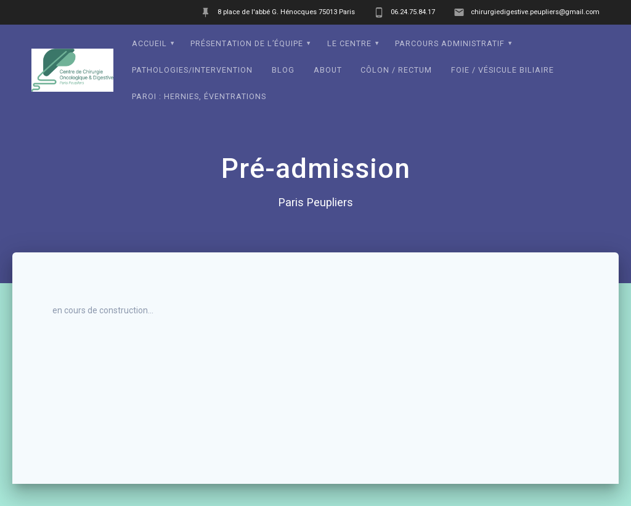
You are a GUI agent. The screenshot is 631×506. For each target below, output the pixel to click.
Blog (283, 69)
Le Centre (349, 43)
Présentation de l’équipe (246, 43)
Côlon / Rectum (396, 69)
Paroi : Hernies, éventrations (199, 96)
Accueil (149, 43)
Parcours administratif (450, 43)
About (328, 69)
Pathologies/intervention (192, 69)
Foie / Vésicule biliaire (502, 69)
